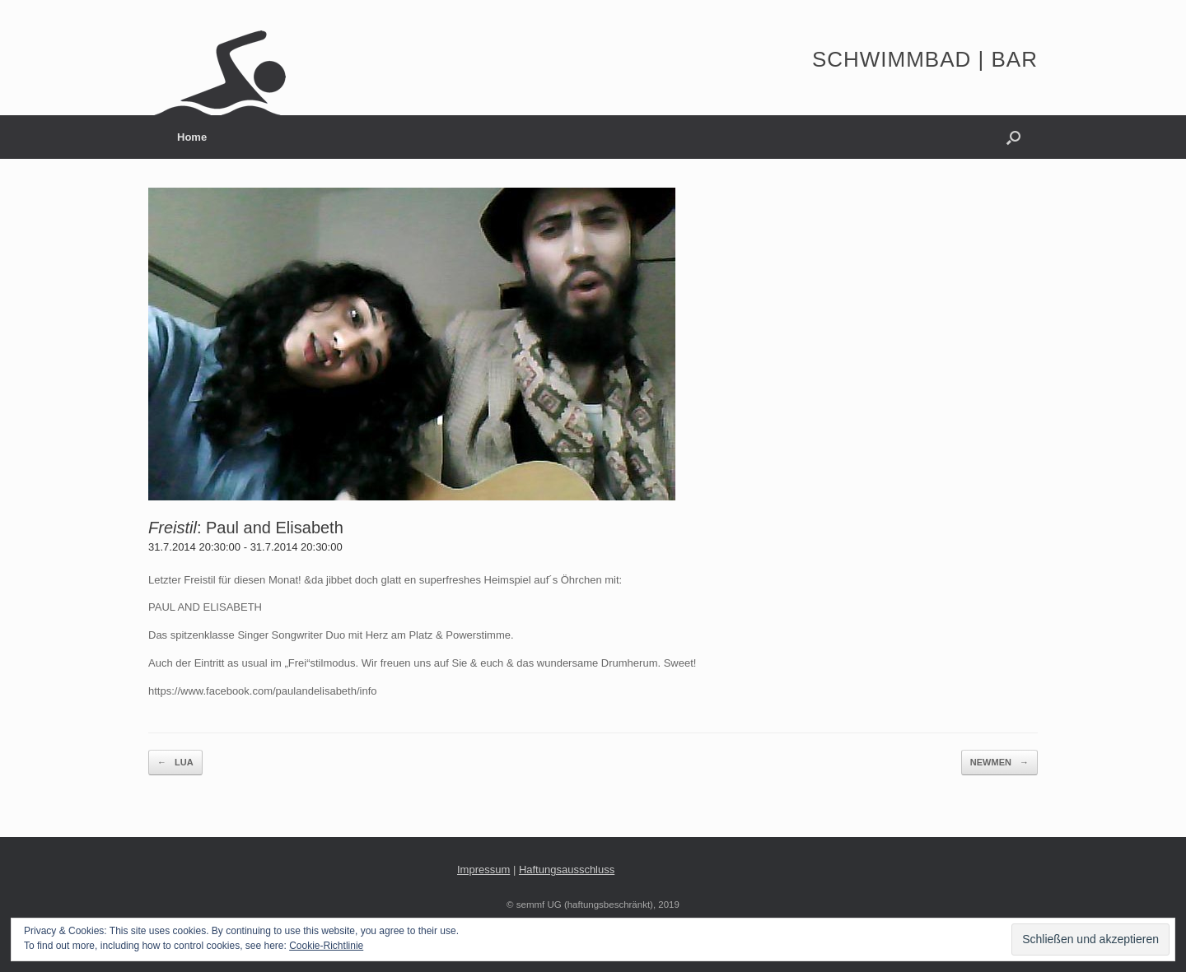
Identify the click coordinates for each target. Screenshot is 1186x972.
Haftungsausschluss (566, 869)
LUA (175, 763)
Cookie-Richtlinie (326, 945)
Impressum (483, 869)
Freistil (172, 528)
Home (192, 137)
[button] (1013, 137)
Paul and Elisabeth (274, 528)
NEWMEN (999, 763)
